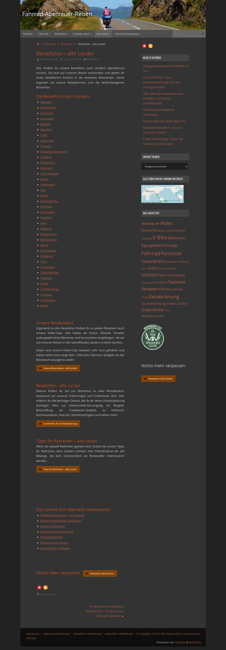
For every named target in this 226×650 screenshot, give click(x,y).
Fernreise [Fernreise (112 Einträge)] (171, 253)
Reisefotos (67, 44)
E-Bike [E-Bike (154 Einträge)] (160, 237)
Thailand (46, 278)
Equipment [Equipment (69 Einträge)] (152, 245)
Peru (43, 262)
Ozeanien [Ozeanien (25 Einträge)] (161, 282)
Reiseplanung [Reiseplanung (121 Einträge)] (164, 296)
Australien (47, 119)
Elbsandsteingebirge (54, 152)
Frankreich (47, 163)
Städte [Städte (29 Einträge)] (182, 303)
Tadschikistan (49, 273)
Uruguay (46, 295)
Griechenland (49, 174)
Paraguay (46, 256)
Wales (44, 306)
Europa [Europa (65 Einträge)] (170, 245)
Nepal (44, 245)
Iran (43, 190)
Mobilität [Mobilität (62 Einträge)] (149, 275)
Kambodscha (49, 201)
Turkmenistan (49, 289)
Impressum (32, 633)
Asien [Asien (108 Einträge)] (166, 223)
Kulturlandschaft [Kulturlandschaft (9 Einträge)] (168, 268)
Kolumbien (47, 212)
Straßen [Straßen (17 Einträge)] (171, 304)
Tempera (180, 642)
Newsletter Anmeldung (87, 633)
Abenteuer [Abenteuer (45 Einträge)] (150, 223)
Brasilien (46, 130)
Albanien (46, 102)
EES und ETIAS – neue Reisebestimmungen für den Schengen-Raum (161, 82)
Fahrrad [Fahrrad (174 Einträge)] (150, 253)
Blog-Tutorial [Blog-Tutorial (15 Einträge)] (166, 230)
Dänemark (47, 141)
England (45, 157)
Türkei (44, 283)
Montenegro (48, 240)
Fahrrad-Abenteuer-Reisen (57, 14)
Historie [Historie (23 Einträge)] (183, 261)
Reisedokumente (51, 537)
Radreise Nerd (49, 59)
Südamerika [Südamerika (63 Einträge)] (152, 309)
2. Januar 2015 (72, 59)
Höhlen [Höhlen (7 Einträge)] (144, 269)
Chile (43, 135)
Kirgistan (46, 207)
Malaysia (46, 229)
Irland (44, 196)
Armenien (46, 113)
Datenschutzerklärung (56, 633)
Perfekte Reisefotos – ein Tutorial (62, 515)
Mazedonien (48, 234)
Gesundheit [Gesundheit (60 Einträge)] (152, 261)
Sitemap (31, 638)
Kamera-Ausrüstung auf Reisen (60, 521)
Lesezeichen (47, 594)
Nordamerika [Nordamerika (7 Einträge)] (147, 283)
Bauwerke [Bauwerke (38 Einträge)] (149, 230)
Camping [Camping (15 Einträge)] (146, 238)
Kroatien (46, 218)
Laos (43, 223)
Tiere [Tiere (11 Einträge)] (166, 310)
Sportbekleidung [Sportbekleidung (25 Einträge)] (153, 303)
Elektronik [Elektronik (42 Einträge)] (176, 237)
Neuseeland (48, 251)
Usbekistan (47, 300)
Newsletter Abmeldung (118, 633)
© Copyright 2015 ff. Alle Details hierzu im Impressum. (168, 633)
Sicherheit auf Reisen (54, 543)
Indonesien (47, 185)
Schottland (47, 267)
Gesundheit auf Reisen (55, 548)
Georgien (46, 168)
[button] (39, 587)
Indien (44, 179)
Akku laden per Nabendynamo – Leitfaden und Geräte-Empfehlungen (164, 98)
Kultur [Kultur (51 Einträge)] (154, 268)
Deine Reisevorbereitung (56, 532)
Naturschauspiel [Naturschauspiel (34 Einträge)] (171, 275)
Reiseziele (50, 44)
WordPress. (195, 642)
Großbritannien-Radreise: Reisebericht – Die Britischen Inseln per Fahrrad (105, 611)
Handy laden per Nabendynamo (164, 121)
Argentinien (48, 108)
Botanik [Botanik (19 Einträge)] (180, 230)
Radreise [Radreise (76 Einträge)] (176, 282)
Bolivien (45, 124)
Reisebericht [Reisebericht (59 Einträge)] (153, 289)
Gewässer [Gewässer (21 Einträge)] (170, 262)
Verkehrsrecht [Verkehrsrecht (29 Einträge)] (152, 316)
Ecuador (46, 146)
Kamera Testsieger (52, 526)
